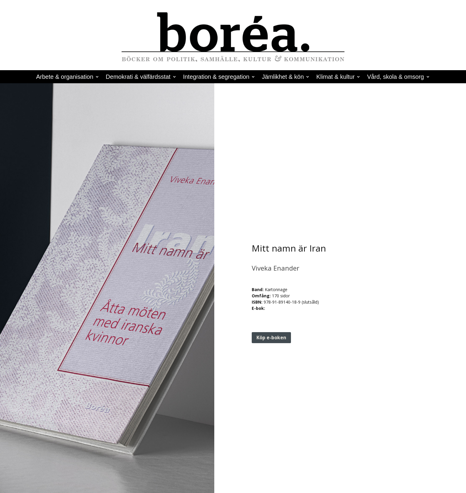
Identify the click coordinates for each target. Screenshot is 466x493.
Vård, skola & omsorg (395, 77)
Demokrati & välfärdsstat (138, 77)
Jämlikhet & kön (283, 77)
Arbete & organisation (64, 77)
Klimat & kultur (335, 77)
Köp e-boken (271, 337)
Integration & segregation (216, 77)
